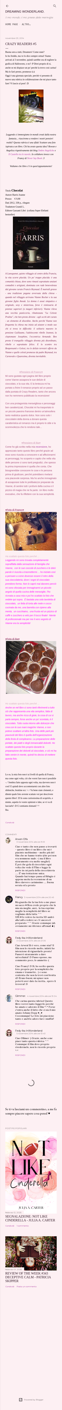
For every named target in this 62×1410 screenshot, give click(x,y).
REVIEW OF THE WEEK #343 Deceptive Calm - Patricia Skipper (28, 1277)
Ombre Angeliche (46, 150)
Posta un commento (27, 1286)
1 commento (23, 1226)
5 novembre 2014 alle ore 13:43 (31, 1033)
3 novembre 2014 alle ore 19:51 (31, 842)
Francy (19, 897)
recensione (41, 446)
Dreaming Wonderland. (24, 11)
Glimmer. (20, 995)
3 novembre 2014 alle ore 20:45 (39, 897)
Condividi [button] (9, 822)
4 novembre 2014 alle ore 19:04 (42, 996)
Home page (11, 24)
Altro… (26, 24)
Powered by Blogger (31, 1400)
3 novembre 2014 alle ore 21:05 (31, 940)
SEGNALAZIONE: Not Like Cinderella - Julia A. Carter (30, 1218)
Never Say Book (34, 158)
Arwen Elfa (21, 839)
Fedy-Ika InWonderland (28, 937)
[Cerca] (55, 5)
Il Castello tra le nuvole (19, 154)
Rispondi (20, 890)
